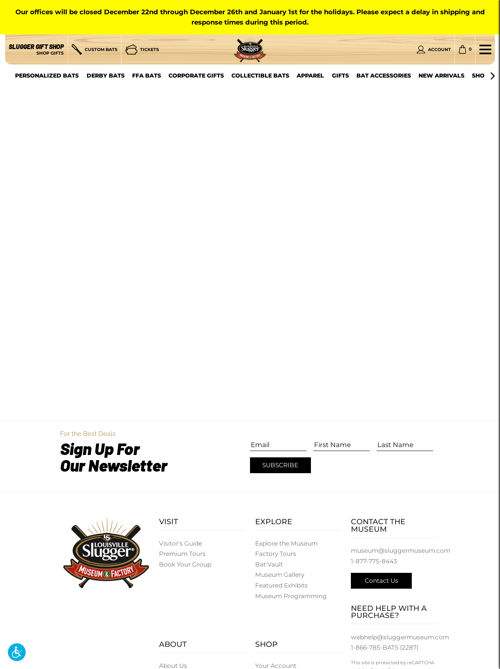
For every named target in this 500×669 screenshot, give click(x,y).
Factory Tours (275, 553)
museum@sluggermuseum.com (400, 550)
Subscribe (280, 465)
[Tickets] (142, 49)
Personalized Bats (47, 75)
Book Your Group (185, 564)
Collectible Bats (260, 75)
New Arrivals (441, 75)
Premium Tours (182, 553)
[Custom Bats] (94, 49)
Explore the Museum (286, 543)
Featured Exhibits (281, 585)
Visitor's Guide (180, 543)
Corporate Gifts (196, 75)
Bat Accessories (383, 75)
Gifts (340, 75)
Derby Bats (106, 75)
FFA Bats (146, 75)
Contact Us (381, 580)
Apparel (310, 75)
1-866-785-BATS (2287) (385, 647)
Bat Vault (269, 564)
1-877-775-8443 (374, 561)
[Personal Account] (434, 49)
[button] (17, 652)
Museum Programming (291, 596)
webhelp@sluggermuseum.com (400, 637)
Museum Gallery (279, 574)
